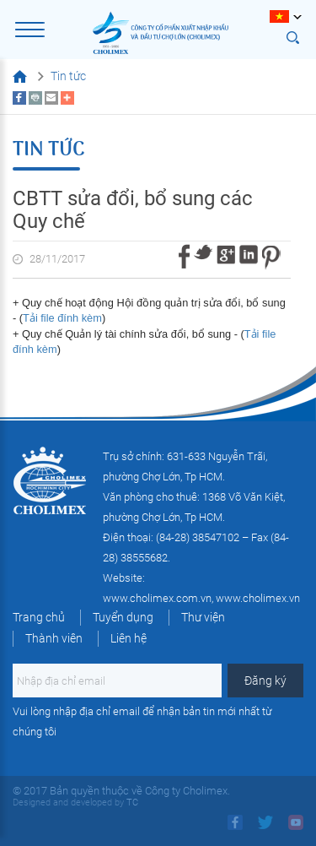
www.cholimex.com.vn (157, 598)
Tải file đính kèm (62, 318)
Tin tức (68, 76)
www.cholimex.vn (258, 598)
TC (131, 802)
